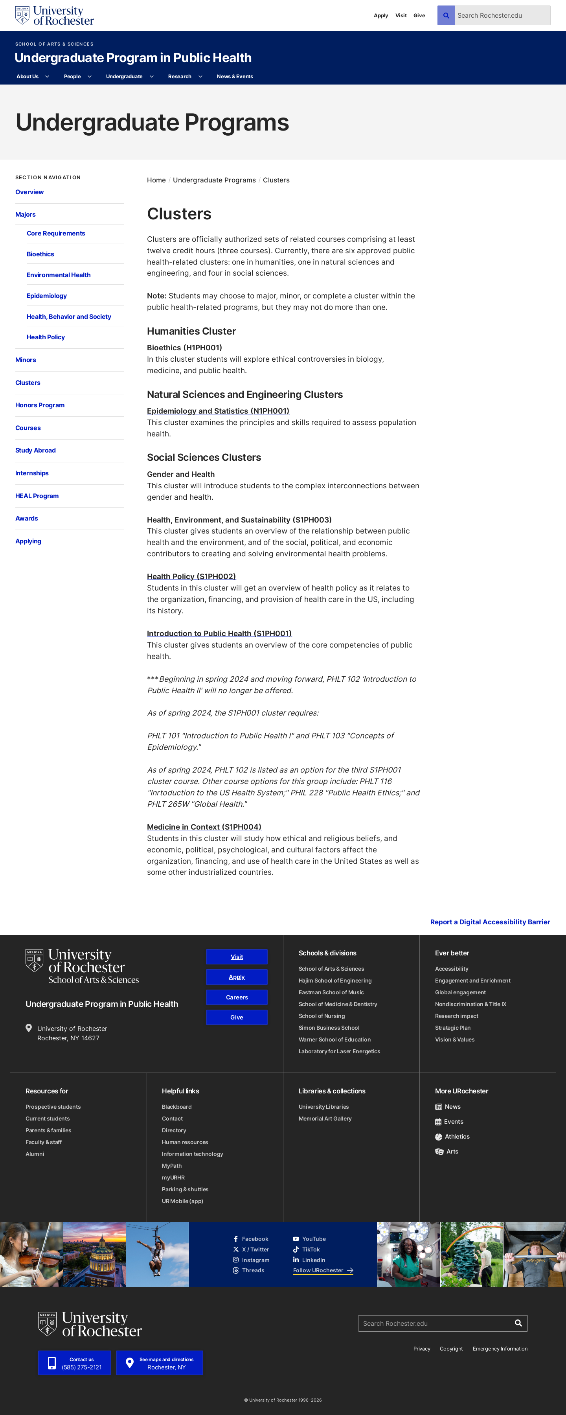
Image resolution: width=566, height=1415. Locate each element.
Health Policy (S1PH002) (191, 576)
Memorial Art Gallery (325, 1118)
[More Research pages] (200, 77)
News (448, 1106)
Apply (381, 15)
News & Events (235, 76)
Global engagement (460, 992)
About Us (28, 76)
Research (179, 76)
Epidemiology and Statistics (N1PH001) (218, 410)
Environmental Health (59, 274)
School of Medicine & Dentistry (338, 1004)
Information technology (192, 1153)
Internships (32, 473)
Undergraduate (124, 76)
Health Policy (46, 337)
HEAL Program (37, 495)
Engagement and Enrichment (473, 980)
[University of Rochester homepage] (54, 15)
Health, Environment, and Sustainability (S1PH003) (239, 519)
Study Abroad (35, 450)
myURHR (173, 1177)
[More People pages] (89, 77)
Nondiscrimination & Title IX (471, 1004)
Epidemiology (47, 295)
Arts (446, 1151)
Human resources (185, 1142)
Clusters (28, 382)
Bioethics (40, 254)
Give (419, 15)
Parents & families (49, 1130)
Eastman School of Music (331, 992)
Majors (25, 214)
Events (449, 1121)
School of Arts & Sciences (54, 44)
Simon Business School (329, 1027)
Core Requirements (56, 233)
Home (156, 179)
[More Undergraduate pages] (151, 77)
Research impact (456, 1015)
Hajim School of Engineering (335, 980)
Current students (48, 1118)
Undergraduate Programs (214, 179)
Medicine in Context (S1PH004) (204, 826)
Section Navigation (48, 177)
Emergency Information (500, 1348)
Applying (28, 541)
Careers (237, 997)
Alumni (35, 1153)
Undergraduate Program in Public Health (133, 58)
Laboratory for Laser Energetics (339, 1051)
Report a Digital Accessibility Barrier (490, 922)
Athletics (452, 1136)
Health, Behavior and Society (69, 316)
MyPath (172, 1165)
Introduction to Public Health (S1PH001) (219, 633)
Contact (172, 1118)
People (72, 76)
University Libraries (324, 1106)
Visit (401, 15)
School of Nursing (322, 1015)
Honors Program (40, 405)
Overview (29, 192)
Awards (26, 518)
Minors (25, 359)
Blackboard (176, 1106)
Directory (174, 1130)
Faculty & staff (44, 1142)
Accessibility (451, 968)
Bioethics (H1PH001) (184, 347)
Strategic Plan (453, 1027)
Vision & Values (455, 1039)
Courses (28, 427)
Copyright (451, 1348)
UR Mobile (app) (183, 1201)
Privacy (421, 1348)
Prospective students (53, 1106)
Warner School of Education (335, 1039)
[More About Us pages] (47, 77)
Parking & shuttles (185, 1189)
